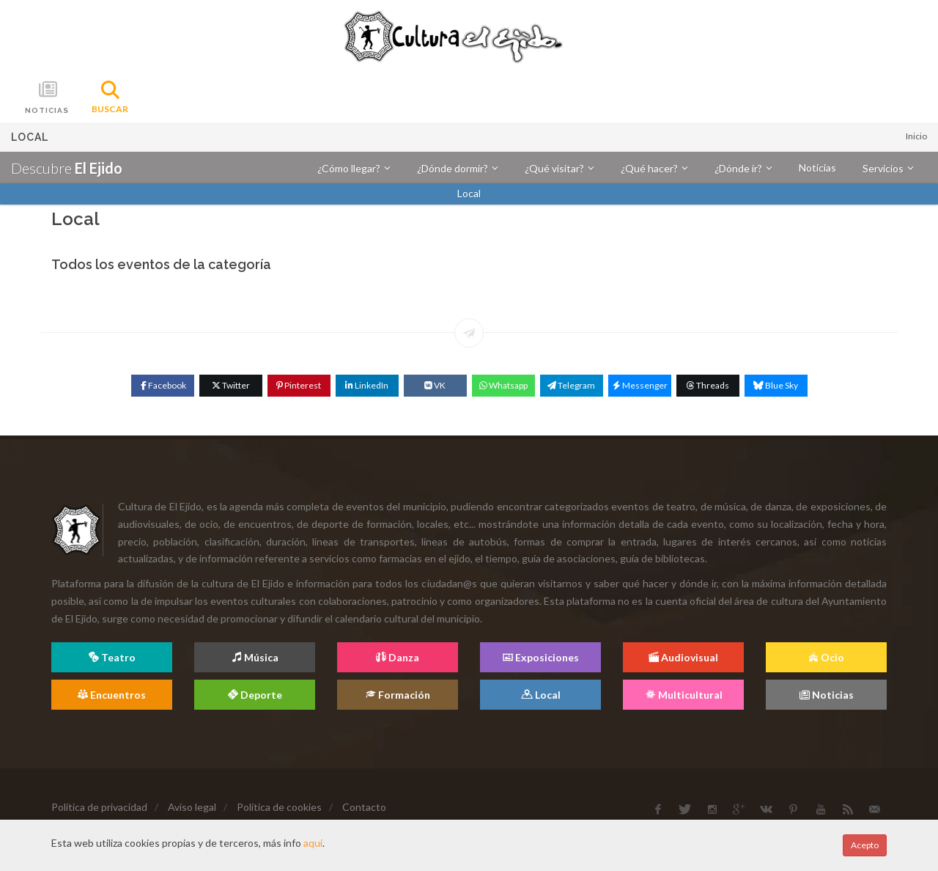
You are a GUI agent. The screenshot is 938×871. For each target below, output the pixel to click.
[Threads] (707, 386)
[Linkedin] (367, 386)
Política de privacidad (99, 807)
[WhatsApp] (503, 386)
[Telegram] (571, 386)
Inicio (916, 136)
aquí (312, 843)
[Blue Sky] (776, 386)
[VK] (435, 386)
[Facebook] (162, 386)
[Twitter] (230, 386)
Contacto (364, 807)
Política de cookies (279, 807)
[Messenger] (639, 386)
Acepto (865, 844)
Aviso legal (192, 807)
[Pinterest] (298, 386)
